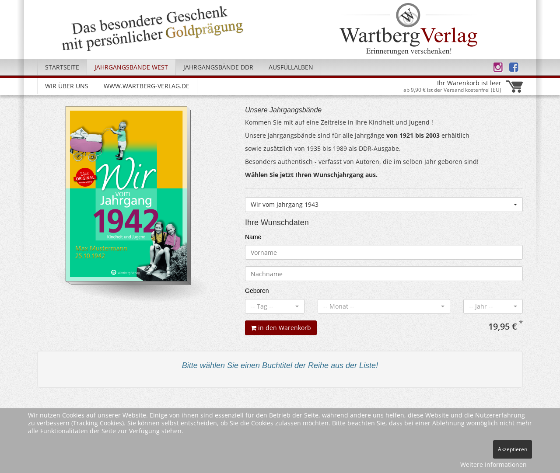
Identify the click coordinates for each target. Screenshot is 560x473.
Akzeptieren (512, 449)
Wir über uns (66, 86)
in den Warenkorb (281, 327)
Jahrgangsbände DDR (218, 67)
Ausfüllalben (291, 67)
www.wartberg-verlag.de (146, 86)
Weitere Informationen (493, 464)
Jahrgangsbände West (131, 67)
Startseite (62, 67)
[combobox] (384, 204)
